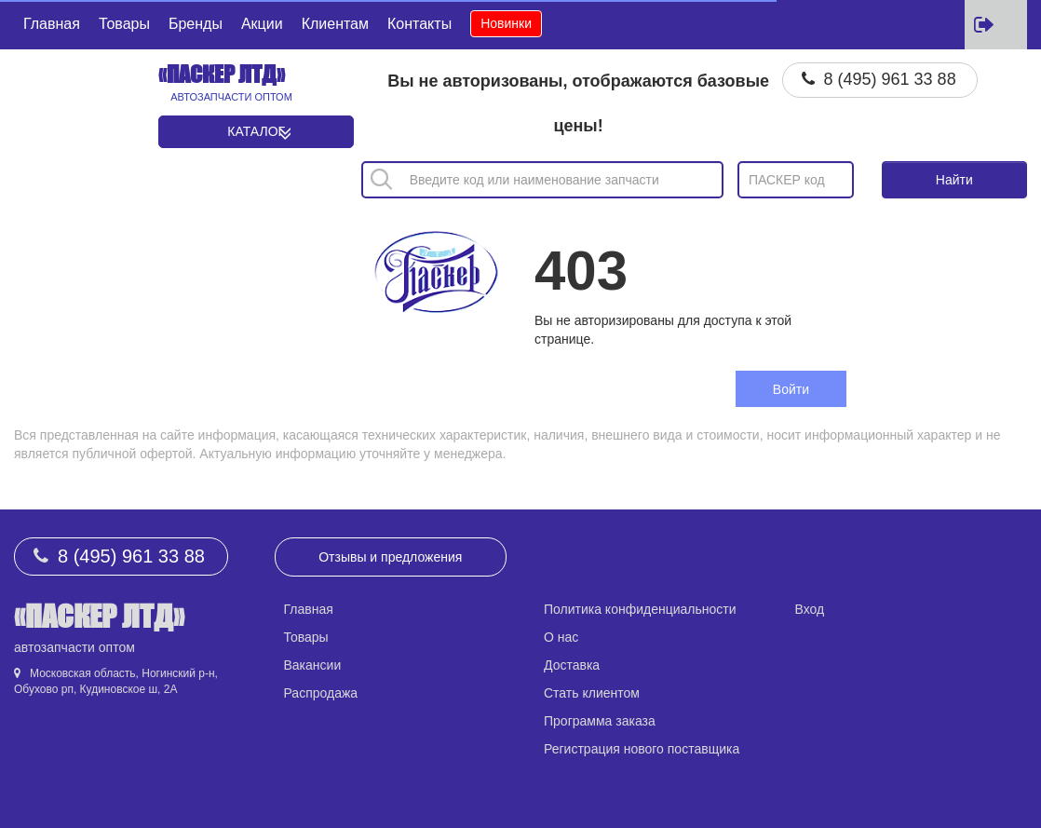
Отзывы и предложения (390, 557)
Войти (791, 389)
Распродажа (321, 692)
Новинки (506, 23)
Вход (810, 609)
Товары (124, 24)
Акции (262, 24)
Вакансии (313, 665)
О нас (561, 637)
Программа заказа (600, 720)
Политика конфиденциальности (640, 609)
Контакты (419, 24)
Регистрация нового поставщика (641, 748)
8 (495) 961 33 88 (890, 79)
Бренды (196, 24)
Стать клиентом (592, 692)
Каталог (256, 131)
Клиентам (335, 24)
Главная (51, 24)
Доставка (572, 665)
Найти (954, 179)
